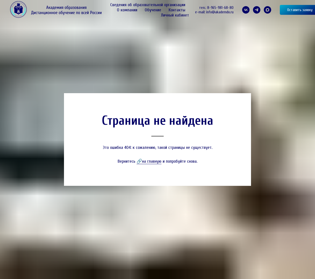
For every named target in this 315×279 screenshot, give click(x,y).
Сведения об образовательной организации (147, 4)
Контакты (177, 10)
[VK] (246, 10)
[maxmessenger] (267, 10)
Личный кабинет (175, 15)
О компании (127, 10)
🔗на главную (149, 161)
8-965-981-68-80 (220, 7)
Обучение (153, 10)
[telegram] (256, 10)
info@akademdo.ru (220, 12)
